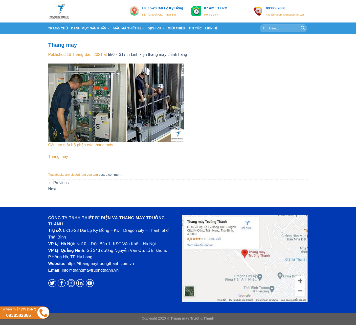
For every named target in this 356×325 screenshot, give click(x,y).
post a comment (110, 174)
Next (54, 189)
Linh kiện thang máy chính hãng (159, 54)
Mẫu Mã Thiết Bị (128, 28)
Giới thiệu (176, 28)
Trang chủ (58, 28)
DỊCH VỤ (156, 28)
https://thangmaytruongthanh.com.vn (100, 263)
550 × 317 (117, 54)
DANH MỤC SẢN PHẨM (90, 28)
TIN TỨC (195, 28)
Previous (58, 183)
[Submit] (302, 28)
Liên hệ (211, 28)
